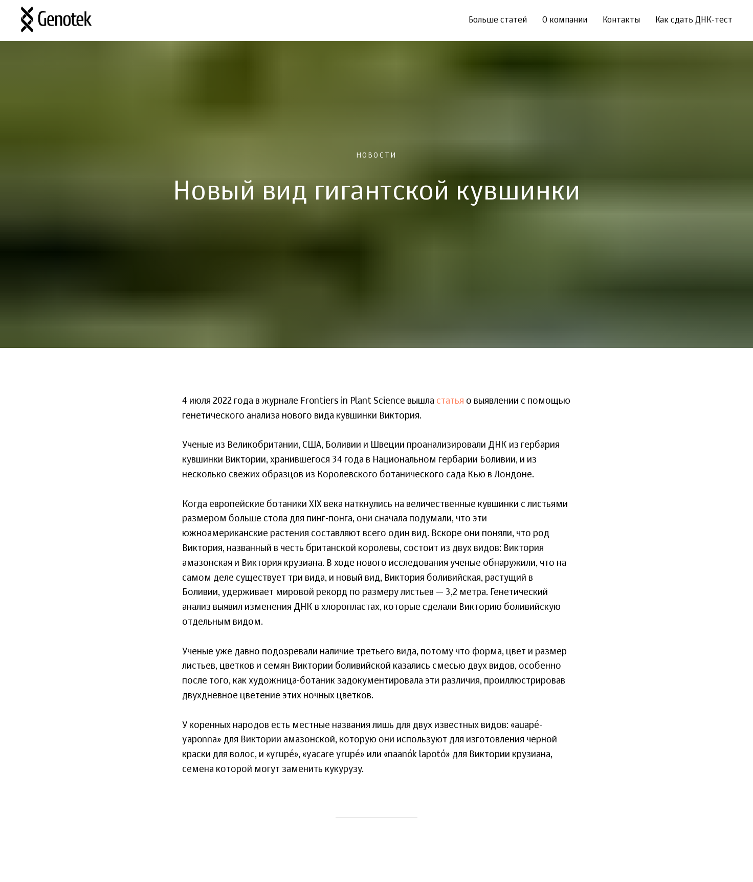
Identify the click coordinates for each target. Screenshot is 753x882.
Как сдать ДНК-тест (694, 20)
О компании (564, 20)
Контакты (621, 20)
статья (450, 401)
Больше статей (498, 20)
